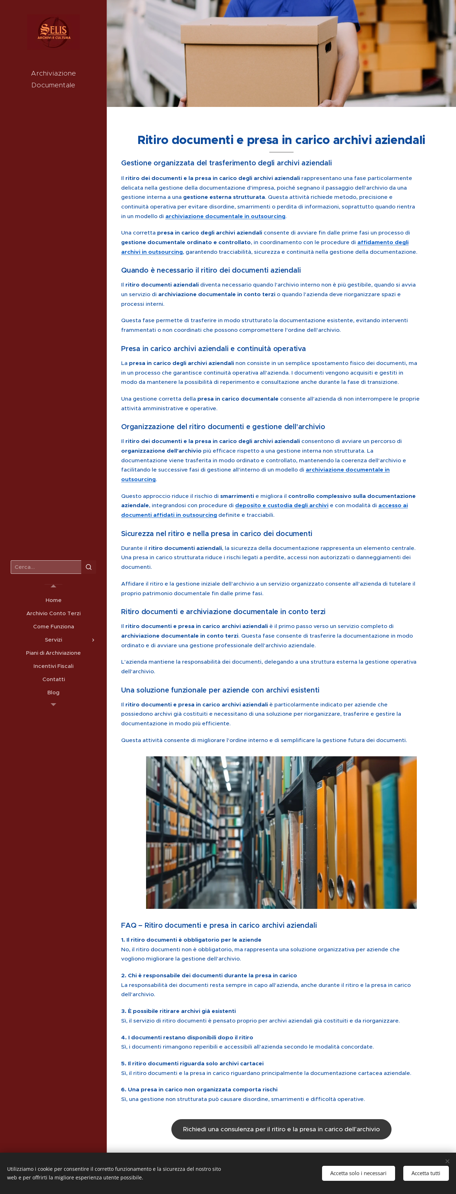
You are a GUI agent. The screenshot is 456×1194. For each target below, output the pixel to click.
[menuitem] (53, 600)
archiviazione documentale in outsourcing (225, 216)
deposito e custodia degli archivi (281, 505)
